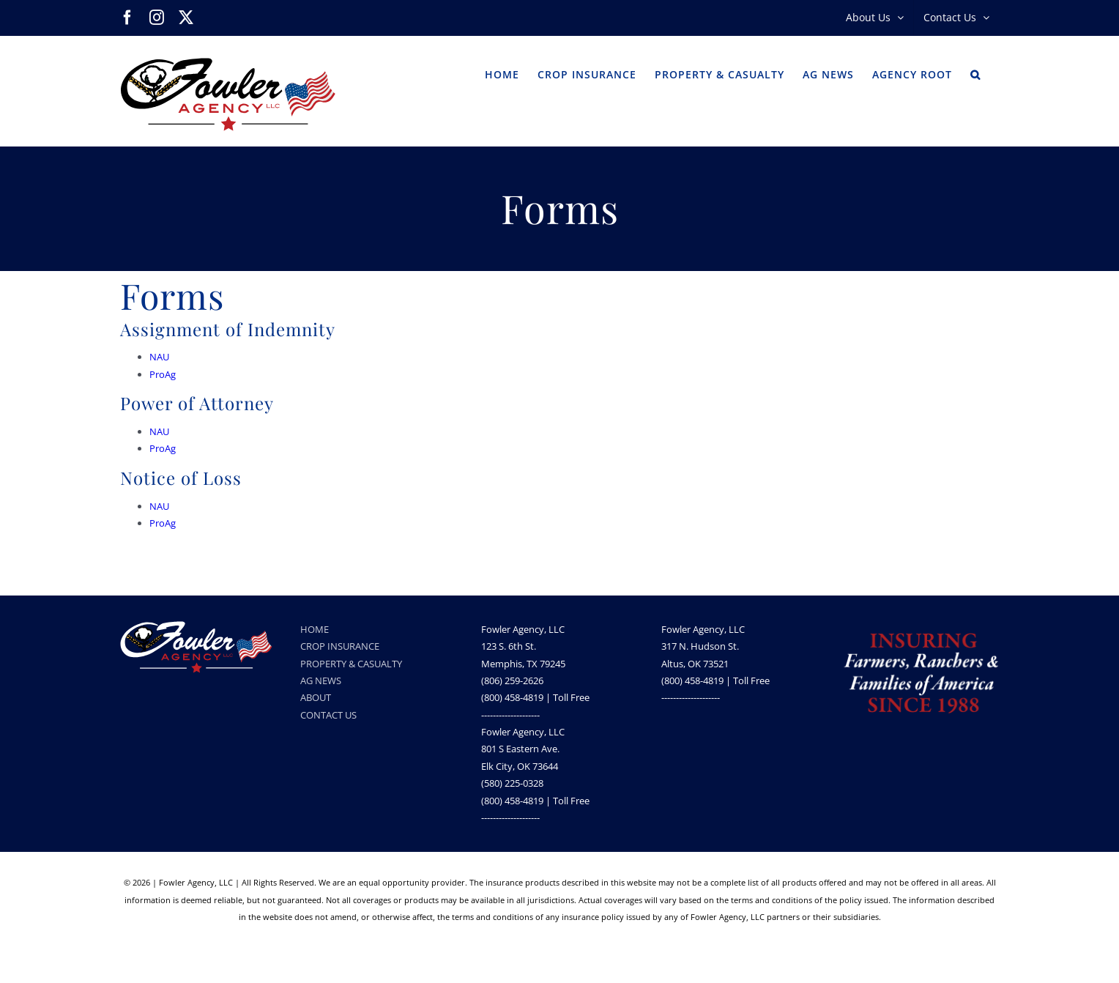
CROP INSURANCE (339, 646)
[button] (975, 73)
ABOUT (315, 697)
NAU (159, 356)
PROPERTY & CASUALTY (351, 663)
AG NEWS (320, 680)
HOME (314, 629)
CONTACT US (328, 715)
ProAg (162, 374)
